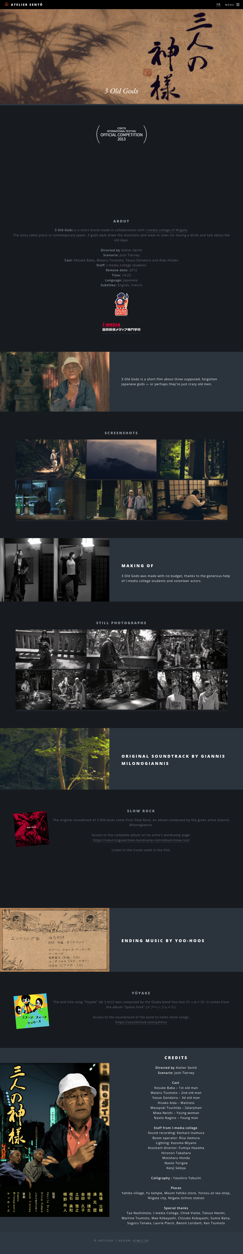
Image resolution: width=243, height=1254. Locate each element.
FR (219, 4)
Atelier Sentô (23, 4)
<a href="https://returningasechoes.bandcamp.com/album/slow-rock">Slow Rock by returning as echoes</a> (121, 867)
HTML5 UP (141, 1240)
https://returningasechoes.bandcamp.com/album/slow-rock (141, 840)
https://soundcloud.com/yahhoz (141, 1022)
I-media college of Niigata (166, 230)
